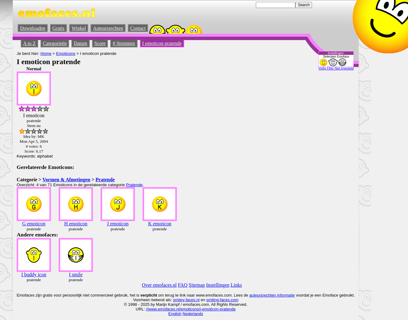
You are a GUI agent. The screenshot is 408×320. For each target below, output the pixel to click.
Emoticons (65, 53)
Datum (80, 43)
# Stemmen (124, 43)
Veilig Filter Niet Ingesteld (336, 68)
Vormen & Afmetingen (66, 179)
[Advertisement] (300, 158)
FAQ (183, 285)
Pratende (105, 179)
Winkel (79, 28)
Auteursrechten (108, 28)
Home (46, 53)
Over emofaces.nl (159, 285)
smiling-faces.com (222, 299)
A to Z (29, 43)
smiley (179, 299)
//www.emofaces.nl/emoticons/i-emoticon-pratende (190, 309)
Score (100, 43)
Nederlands (193, 313)
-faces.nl (191, 299)
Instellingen (218, 285)
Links (236, 285)
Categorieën (55, 43)
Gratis (58, 28)
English (174, 313)
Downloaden (32, 28)
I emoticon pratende (162, 43)
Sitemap (197, 285)
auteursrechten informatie (272, 295)
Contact (138, 28)
